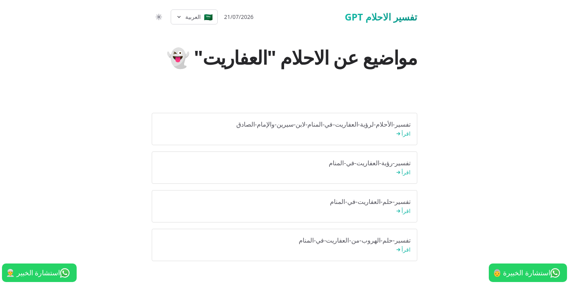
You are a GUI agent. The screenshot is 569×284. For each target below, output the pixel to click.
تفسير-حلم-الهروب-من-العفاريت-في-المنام (284, 245)
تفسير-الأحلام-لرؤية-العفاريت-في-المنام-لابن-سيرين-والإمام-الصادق (284, 129)
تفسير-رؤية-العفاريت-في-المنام (284, 168)
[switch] (158, 17)
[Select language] (194, 16)
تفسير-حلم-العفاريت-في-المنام (284, 206)
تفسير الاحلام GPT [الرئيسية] (381, 17)
